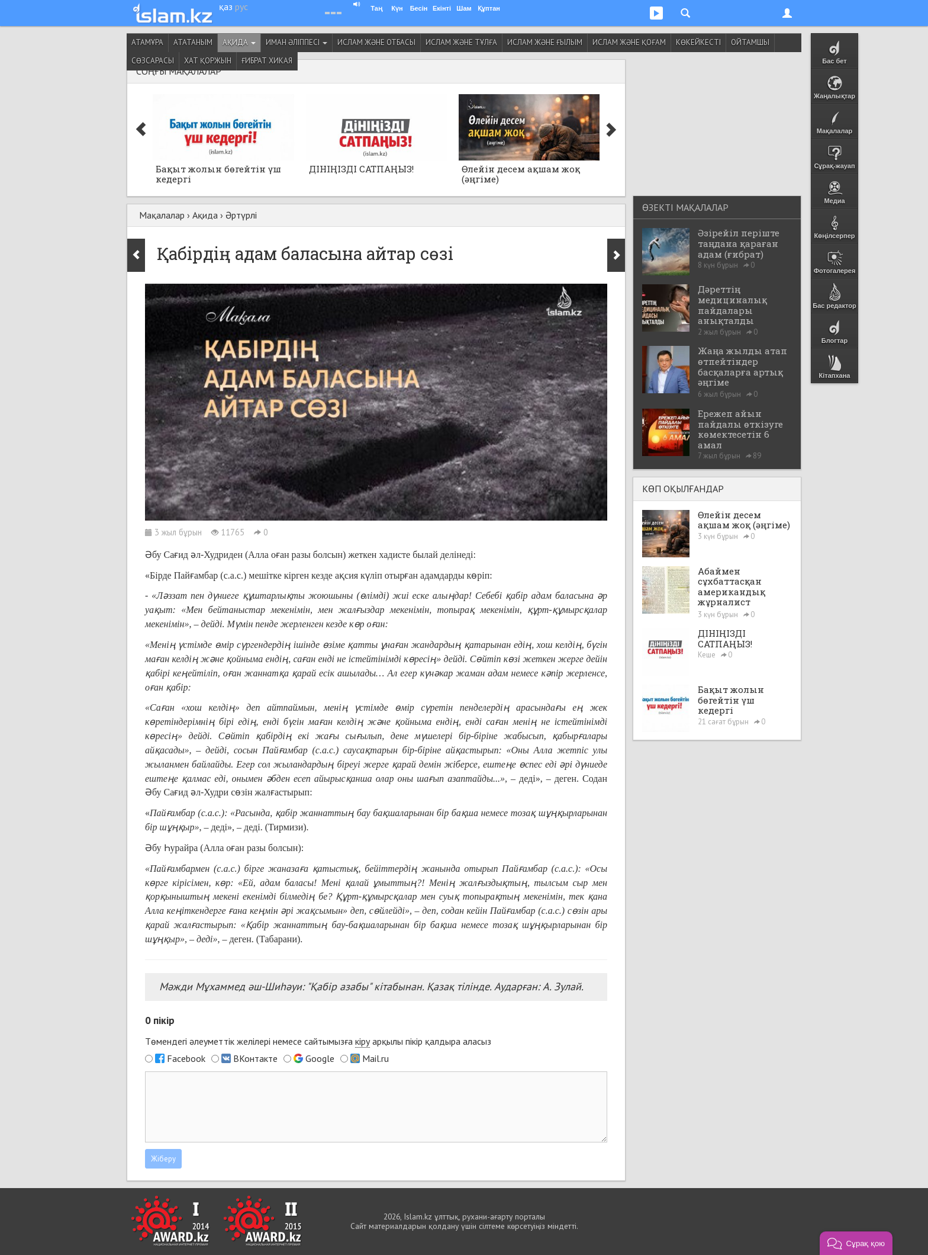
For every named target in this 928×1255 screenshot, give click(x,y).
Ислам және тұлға (461, 42)
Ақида (239, 42)
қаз (226, 6)
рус (241, 6)
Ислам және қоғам (629, 42)
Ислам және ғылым (544, 42)
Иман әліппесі (296, 42)
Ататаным (192, 42)
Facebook (186, 1058)
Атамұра (147, 42)
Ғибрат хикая (266, 61)
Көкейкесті (698, 42)
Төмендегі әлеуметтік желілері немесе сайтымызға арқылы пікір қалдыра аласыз (318, 1041)
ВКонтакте (255, 1058)
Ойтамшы (750, 42)
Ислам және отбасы (376, 42)
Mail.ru (375, 1058)
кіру (362, 1041)
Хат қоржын (207, 61)
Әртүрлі (241, 215)
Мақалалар (162, 215)
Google (319, 1058)
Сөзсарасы (152, 61)
